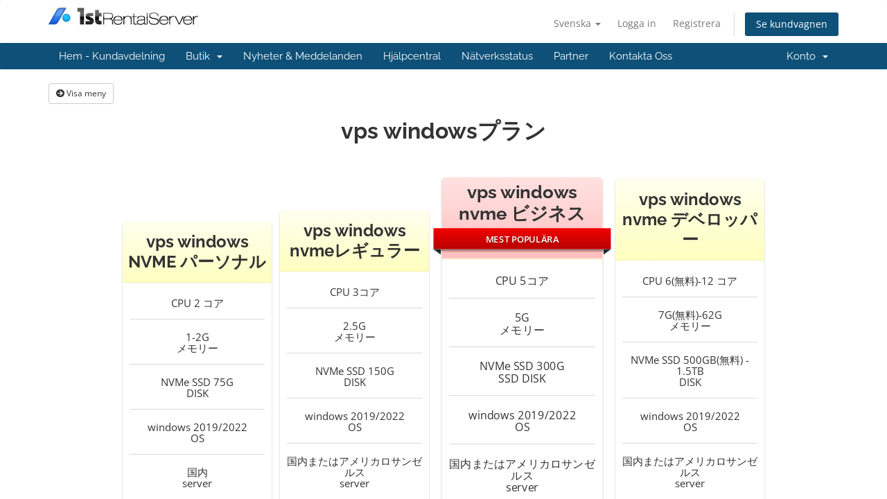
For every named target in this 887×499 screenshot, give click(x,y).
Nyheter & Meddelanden (302, 56)
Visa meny (81, 93)
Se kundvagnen (791, 23)
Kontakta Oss (640, 56)
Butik (204, 56)
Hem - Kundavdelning (112, 56)
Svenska (577, 23)
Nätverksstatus (497, 56)
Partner (571, 56)
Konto (807, 56)
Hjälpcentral (412, 56)
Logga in (636, 23)
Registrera (697, 23)
